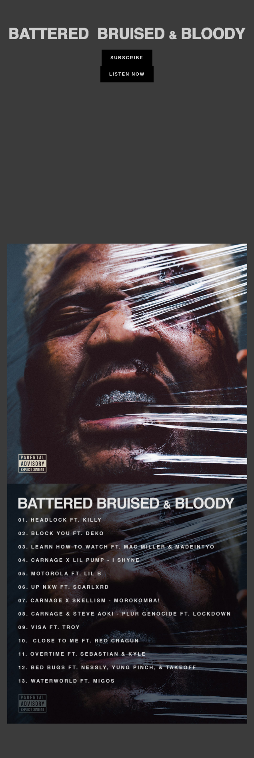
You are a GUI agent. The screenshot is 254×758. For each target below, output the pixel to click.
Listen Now (127, 74)
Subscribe (127, 57)
